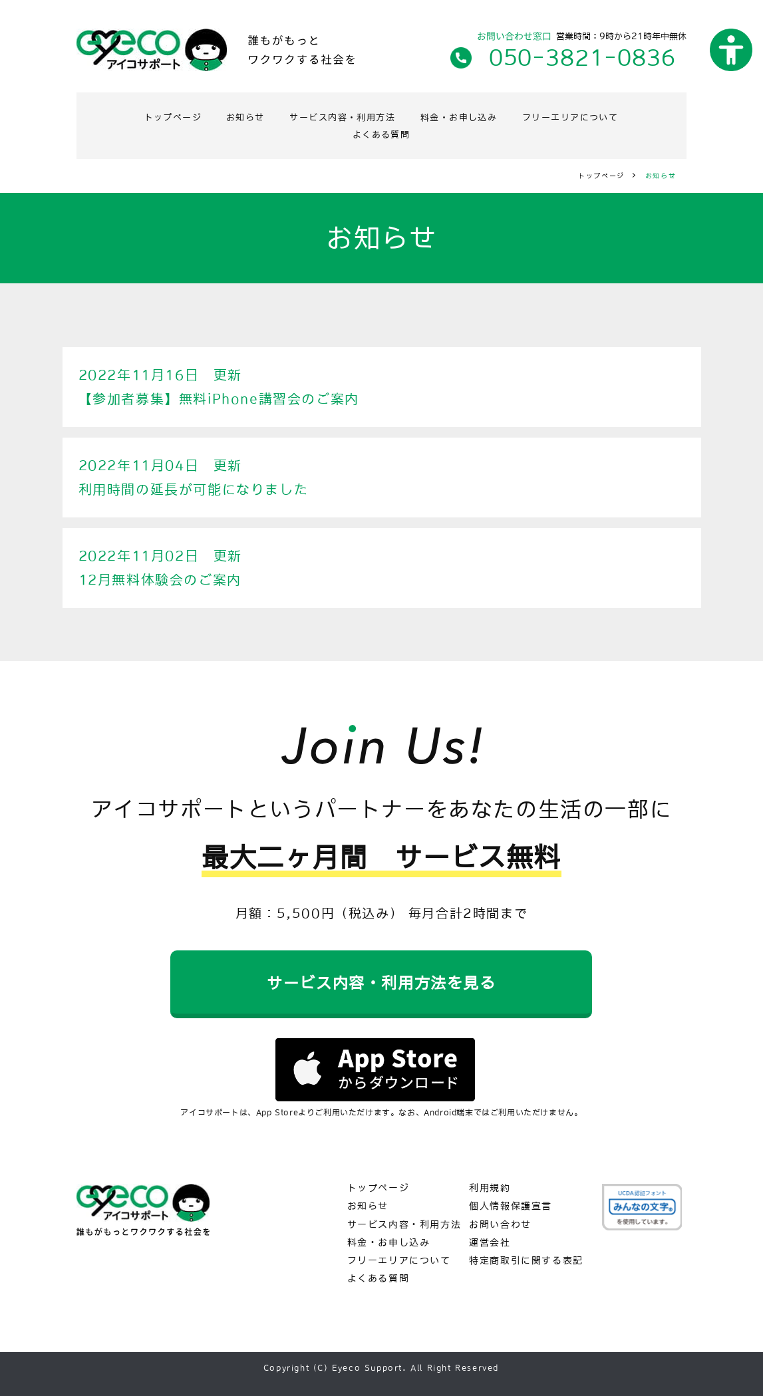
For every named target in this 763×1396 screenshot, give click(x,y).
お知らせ (234, 116)
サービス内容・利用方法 (339, 116)
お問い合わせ (500, 1224)
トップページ (155, 116)
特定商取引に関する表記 (526, 1260)
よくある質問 (381, 132)
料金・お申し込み (466, 116)
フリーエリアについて (587, 116)
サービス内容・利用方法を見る (381, 981)
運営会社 (490, 1242)
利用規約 (490, 1188)
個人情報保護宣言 (511, 1206)
